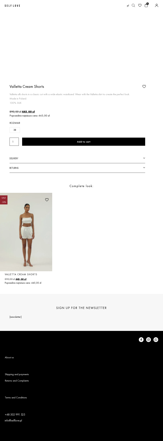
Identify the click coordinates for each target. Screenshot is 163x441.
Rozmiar (15, 123)
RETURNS (14, 167)
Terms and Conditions (16, 397)
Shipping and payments (17, 374)
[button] (143, 86)
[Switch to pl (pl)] (128, 5)
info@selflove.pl (13, 420)
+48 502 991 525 (15, 414)
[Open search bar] (133, 5)
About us (9, 357)
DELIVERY (14, 158)
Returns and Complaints (17, 380)
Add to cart (83, 141)
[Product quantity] (14, 142)
